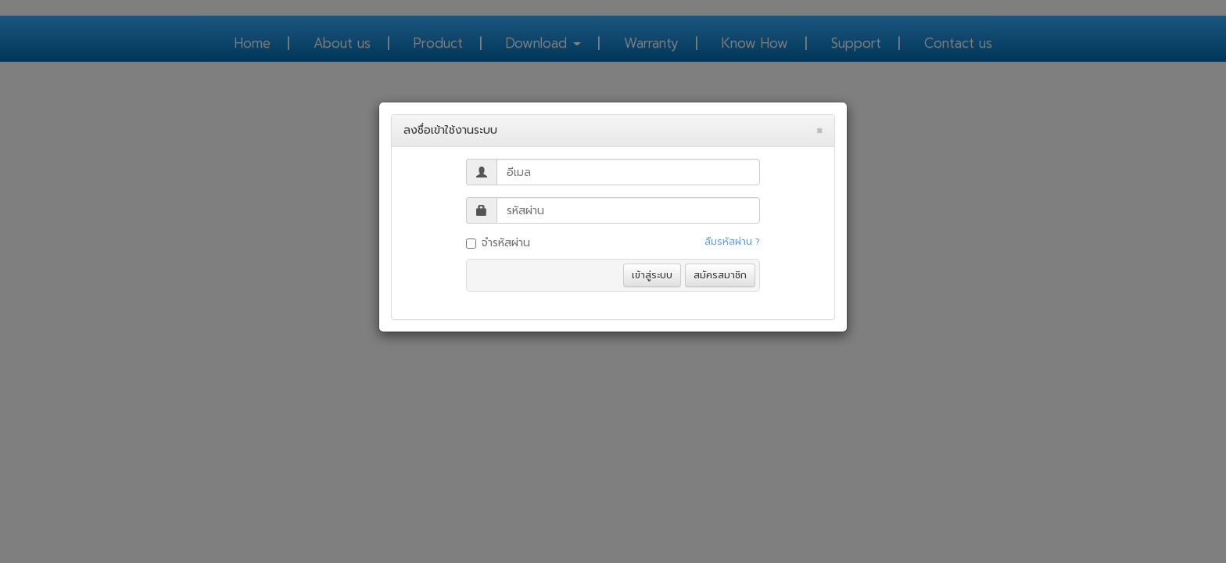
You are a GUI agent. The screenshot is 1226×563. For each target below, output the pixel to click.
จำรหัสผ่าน (498, 243)
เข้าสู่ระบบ (652, 275)
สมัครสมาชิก (720, 275)
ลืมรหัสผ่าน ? (732, 242)
